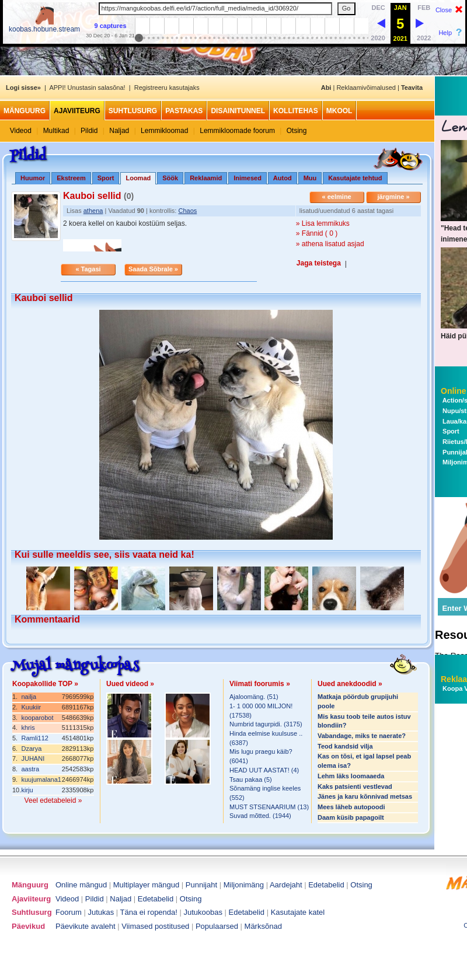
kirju (27, 789)
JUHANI (32, 758)
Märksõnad (263, 926)
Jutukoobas (203, 912)
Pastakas (184, 111)
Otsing (297, 131)
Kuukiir (31, 707)
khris (27, 727)
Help (445, 32)
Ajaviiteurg (77, 111)
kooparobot (37, 717)
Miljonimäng (244, 884)
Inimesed (248, 177)
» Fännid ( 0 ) (316, 233)
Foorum (68, 912)
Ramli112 (34, 738)
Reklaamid (206, 177)
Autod (282, 177)
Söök (170, 177)
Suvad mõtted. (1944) (260, 815)
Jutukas (101, 912)
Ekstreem (71, 177)
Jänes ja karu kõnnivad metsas (365, 796)
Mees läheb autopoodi (351, 806)
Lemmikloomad (164, 131)
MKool (339, 111)
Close (443, 9)
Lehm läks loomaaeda (351, 775)
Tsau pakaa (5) (250, 779)
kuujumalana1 (41, 779)
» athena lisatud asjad (330, 244)
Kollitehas (295, 111)
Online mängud (81, 884)
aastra (30, 768)
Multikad (56, 131)
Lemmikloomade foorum (237, 131)
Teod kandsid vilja (345, 746)
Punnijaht (201, 884)
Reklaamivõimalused (366, 87)
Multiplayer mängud (146, 884)
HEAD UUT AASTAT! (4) (264, 770)
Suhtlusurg (133, 111)
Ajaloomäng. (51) (253, 696)
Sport (105, 177)
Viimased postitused (155, 926)
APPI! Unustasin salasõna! (87, 87)
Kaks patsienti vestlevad (355, 786)
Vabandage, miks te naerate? (362, 735)
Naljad (119, 131)
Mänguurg (25, 111)
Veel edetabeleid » (53, 800)
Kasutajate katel (298, 912)
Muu (310, 177)
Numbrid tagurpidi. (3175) (265, 724)
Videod (21, 131)
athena (93, 210)
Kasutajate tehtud (355, 177)
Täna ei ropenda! (148, 912)
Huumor (32, 177)
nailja (28, 696)
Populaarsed (217, 926)
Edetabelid (326, 884)
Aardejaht (286, 884)
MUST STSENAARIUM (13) (269, 806)
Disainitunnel (238, 111)
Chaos (187, 210)
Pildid (89, 131)
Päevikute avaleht (85, 926)
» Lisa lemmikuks (323, 223)
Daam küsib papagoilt (351, 817)
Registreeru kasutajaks (167, 87)
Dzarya (31, 748)
